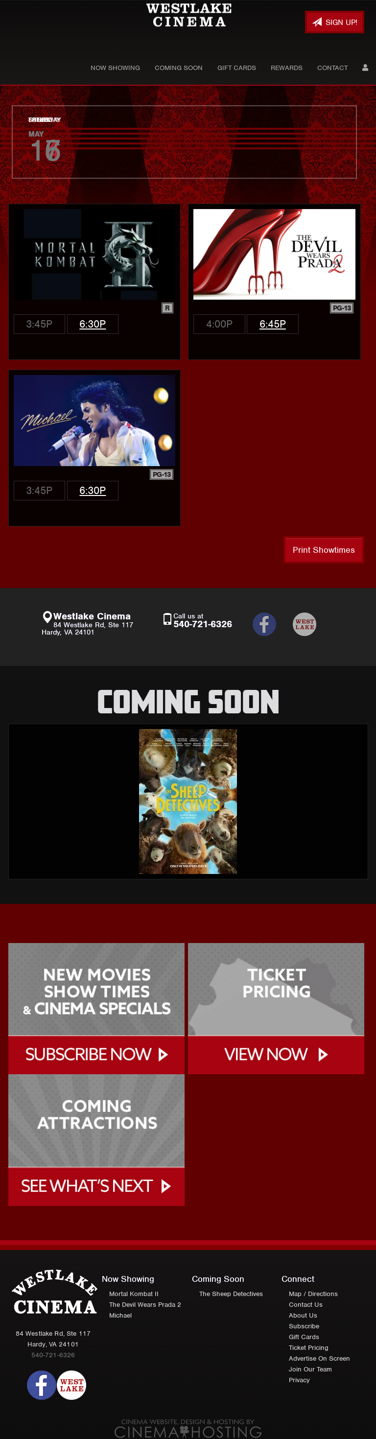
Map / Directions (313, 1294)
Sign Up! (334, 22)
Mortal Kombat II (134, 1294)
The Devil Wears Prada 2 (145, 1304)
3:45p (39, 323)
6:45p (272, 323)
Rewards (287, 68)
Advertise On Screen (319, 1358)
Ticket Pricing (309, 1348)
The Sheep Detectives (231, 1294)
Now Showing (115, 68)
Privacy (299, 1380)
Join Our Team (310, 1369)
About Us (303, 1315)
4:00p (219, 323)
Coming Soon (179, 68)
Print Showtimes (324, 549)
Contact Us (306, 1304)
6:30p (92, 323)
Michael (120, 1315)
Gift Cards (236, 68)
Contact (332, 68)
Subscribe (304, 1326)
